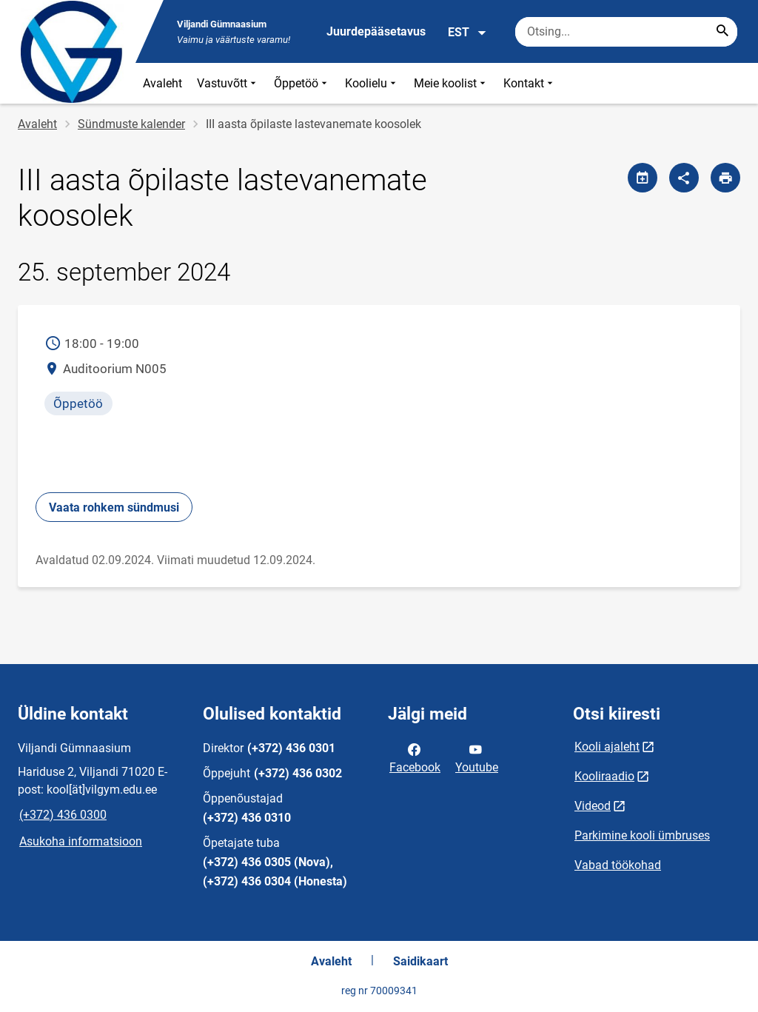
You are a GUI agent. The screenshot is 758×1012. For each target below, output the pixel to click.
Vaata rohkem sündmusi (114, 507)
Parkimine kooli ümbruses (642, 835)
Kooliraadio (604, 776)
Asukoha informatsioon (80, 841)
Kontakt (529, 83)
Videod (592, 806)
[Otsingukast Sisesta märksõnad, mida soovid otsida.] (626, 32)
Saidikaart (420, 961)
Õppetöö (302, 83)
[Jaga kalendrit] (642, 177)
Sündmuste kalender (131, 124)
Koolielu (372, 83)
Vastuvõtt (228, 83)
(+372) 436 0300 (63, 815)
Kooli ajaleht (607, 747)
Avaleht (162, 83)
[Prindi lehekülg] (725, 177)
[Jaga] (684, 177)
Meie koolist (451, 83)
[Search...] (722, 31)
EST (467, 32)
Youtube (476, 757)
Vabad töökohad (617, 865)
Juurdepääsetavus (376, 31)
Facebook (414, 757)
